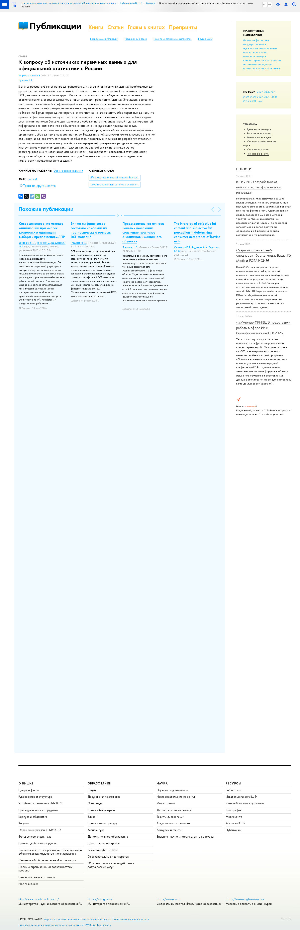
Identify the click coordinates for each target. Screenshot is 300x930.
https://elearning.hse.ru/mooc (245, 899)
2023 (253, 97)
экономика (273, 68)
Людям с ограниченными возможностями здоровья (45, 868)
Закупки (23, 823)
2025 (273, 92)
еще (260, 101)
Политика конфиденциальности (130, 919)
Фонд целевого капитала (34, 836)
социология (259, 68)
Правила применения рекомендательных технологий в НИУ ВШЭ (56, 925)
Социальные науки (258, 149)
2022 (260, 97)
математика (250, 64)
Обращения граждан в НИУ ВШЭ (39, 830)
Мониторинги (166, 803)
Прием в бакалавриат (101, 810)
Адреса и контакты (55, 919)
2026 (267, 92)
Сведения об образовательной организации (47, 860)
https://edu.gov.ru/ (100, 899)
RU (264, 4)
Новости (243, 169)
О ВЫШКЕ (26, 783)
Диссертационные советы (174, 810)
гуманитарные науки (255, 52)
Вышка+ (92, 817)
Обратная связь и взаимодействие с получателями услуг (111, 865)
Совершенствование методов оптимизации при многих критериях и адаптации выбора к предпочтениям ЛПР (42, 230)
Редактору (286, 918)
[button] (118, 216)
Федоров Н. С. (78, 242)
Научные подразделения (173, 790)
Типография (233, 810)
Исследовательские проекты (176, 796)
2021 (267, 97)
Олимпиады (95, 803)
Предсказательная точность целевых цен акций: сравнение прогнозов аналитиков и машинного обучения (143, 232)
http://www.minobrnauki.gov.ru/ (38, 899)
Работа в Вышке (28, 884)
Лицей (92, 790)
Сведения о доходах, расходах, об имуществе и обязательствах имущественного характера (50, 851)
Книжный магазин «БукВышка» (245, 803)
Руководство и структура (35, 796)
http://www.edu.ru (168, 899)
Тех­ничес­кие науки (258, 153)
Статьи (115, 27)
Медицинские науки (259, 137)
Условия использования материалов (89, 919)
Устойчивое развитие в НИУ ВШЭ (40, 803)
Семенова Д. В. (182, 247)
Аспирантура (96, 830)
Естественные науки (259, 133)
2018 (253, 101)
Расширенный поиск (136, 38)
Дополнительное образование (108, 836)
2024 (246, 97)
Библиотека (233, 790)
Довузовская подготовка (104, 796)
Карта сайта (104, 925)
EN (269, 4)
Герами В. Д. (43, 242)
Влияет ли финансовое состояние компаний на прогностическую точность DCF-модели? (91, 230)
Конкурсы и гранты (169, 830)
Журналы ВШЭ (235, 823)
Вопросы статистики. (29, 75)
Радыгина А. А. (200, 247)
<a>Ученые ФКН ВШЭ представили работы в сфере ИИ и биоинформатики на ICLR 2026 (263, 327)
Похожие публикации (46, 209)
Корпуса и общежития (32, 817)
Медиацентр (234, 817)
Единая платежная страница (36, 877)
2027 (260, 92)
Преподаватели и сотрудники (38, 810)
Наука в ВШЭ (205, 38)
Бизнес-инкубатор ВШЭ (103, 850)
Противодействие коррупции (38, 843)
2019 (246, 101)
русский (32, 179)
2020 (274, 97)
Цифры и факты (28, 790)
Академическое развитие (173, 823)
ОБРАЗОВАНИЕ (99, 783)
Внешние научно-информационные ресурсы (185, 836)
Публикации (55, 26)
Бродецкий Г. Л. (27, 242)
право (247, 68)
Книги (95, 27)
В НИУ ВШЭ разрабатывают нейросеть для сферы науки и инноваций (258, 187)
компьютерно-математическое (262, 60)
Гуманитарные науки (259, 129)
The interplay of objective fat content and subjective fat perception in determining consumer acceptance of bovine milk (197, 232)
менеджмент (266, 64)
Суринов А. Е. (25, 80)
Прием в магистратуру (102, 823)
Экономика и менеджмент (68, 170)
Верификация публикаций (104, 38)
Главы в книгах (146, 27)
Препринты (183, 27)
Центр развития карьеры (104, 843)
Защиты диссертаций (170, 817)
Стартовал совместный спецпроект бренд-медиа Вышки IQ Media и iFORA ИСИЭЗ (263, 255)
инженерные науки (254, 56)
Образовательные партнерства (108, 856)
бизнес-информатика (256, 40)
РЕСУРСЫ (233, 783)
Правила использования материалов (173, 38)
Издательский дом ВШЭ (241, 796)
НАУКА (162, 783)
